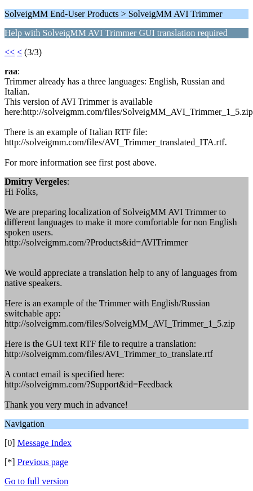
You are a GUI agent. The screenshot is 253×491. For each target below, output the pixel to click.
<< (10, 52)
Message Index (44, 443)
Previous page (42, 462)
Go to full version (36, 481)
